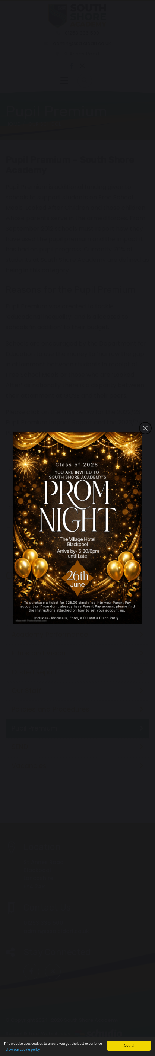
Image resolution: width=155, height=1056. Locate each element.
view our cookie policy (23, 1050)
